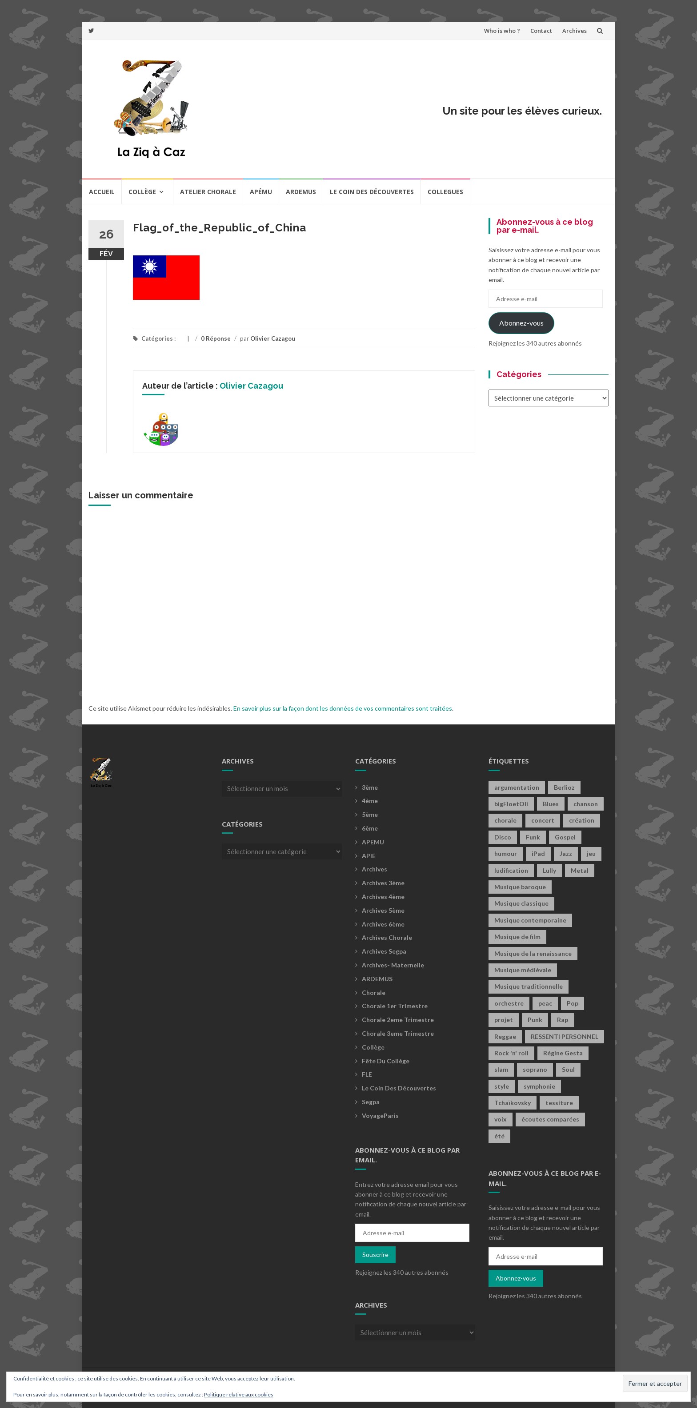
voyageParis (380, 1115)
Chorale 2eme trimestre (398, 1019)
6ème (370, 828)
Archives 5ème (383, 910)
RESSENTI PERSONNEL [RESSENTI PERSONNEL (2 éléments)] (564, 1036)
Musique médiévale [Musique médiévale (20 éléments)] (522, 970)
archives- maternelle (393, 965)
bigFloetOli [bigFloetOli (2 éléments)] (511, 803)
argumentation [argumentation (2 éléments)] (516, 787)
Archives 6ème (383, 924)
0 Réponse (216, 338)
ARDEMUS (377, 978)
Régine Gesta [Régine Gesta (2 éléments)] (563, 1053)
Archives (574, 31)
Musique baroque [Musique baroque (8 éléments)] (520, 887)
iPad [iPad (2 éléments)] (538, 853)
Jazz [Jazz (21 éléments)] (566, 853)
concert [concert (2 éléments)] (542, 820)
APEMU (373, 842)
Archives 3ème (383, 883)
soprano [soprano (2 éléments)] (535, 1069)
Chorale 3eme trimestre (398, 1033)
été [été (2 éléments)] (499, 1136)
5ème (370, 814)
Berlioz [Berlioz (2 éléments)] (564, 787)
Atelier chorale (208, 191)
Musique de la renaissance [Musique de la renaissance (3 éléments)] (533, 953)
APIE (369, 855)
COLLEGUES (445, 191)
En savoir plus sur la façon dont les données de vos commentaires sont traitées (342, 708)
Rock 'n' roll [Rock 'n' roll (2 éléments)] (511, 1053)
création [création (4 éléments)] (581, 820)
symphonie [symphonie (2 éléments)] (539, 1086)
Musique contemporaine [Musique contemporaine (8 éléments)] (530, 920)
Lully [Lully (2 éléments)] (549, 870)
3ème (370, 787)
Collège (142, 191)
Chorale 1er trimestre (395, 1006)
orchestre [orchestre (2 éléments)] (509, 1003)
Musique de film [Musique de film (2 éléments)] (517, 936)
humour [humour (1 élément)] (505, 853)
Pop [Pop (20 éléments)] (572, 1003)
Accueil (102, 191)
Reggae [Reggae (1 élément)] (505, 1036)
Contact (541, 31)
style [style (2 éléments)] (501, 1086)
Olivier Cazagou (272, 338)
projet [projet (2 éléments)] (503, 1019)
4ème (370, 800)
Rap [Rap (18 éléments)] (562, 1019)
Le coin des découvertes (372, 191)
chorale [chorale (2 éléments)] (505, 820)
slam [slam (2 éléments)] (501, 1069)
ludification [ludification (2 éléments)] (511, 870)
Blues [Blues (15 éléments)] (551, 803)
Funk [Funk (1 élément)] (533, 837)
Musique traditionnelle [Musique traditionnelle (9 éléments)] (528, 986)
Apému (261, 191)
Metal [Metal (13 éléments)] (580, 870)
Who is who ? (502, 31)
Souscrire (375, 1254)
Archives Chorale (387, 937)
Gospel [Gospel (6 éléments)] (565, 837)
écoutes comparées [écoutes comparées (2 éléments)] (550, 1119)
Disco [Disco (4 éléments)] (502, 837)
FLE (367, 1074)
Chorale (373, 992)
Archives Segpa (384, 951)
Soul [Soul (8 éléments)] (568, 1069)
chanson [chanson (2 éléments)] (585, 803)
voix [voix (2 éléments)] (500, 1119)
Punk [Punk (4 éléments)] (535, 1019)
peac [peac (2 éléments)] (545, 1003)
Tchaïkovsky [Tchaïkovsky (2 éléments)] (512, 1102)
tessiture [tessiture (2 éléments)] (559, 1102)
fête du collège (385, 1061)
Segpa (371, 1102)
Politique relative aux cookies (238, 1394)
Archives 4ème (383, 896)
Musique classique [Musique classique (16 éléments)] (521, 903)
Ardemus (301, 191)
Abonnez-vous (521, 322)
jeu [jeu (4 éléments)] (591, 853)
